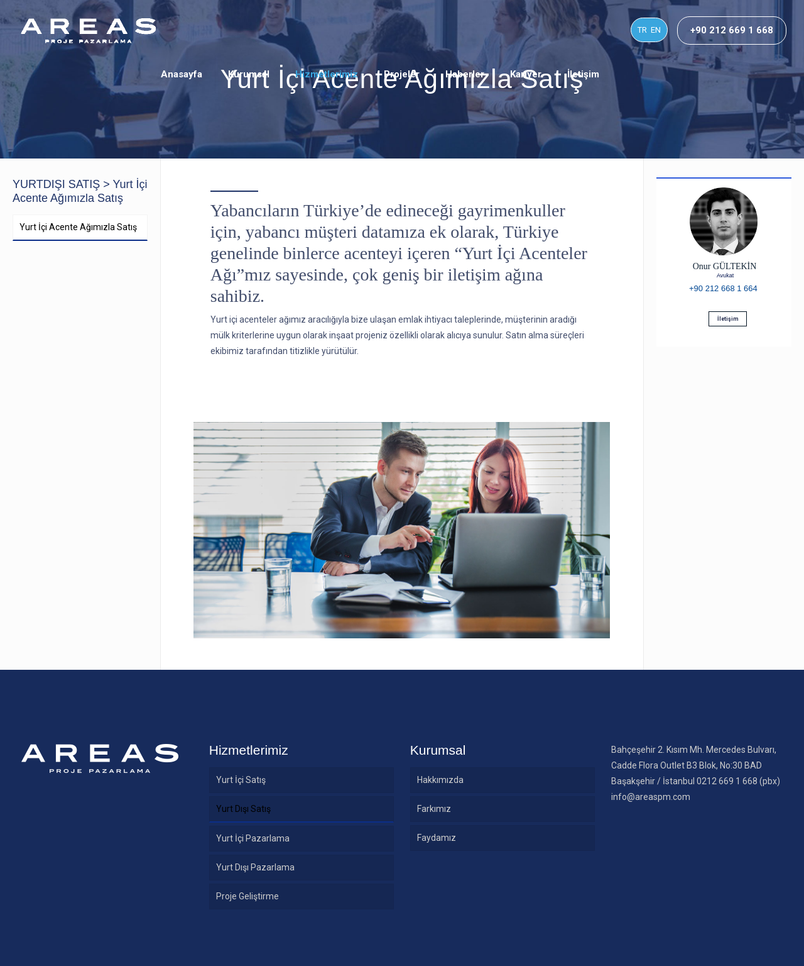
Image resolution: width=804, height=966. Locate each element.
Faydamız (436, 838)
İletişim (727, 319)
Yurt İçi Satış (241, 780)
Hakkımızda (440, 780)
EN (656, 30)
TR (642, 30)
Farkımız (434, 809)
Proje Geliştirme (247, 896)
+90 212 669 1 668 (731, 30)
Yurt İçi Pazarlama (253, 838)
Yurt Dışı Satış (243, 809)
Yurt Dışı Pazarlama (255, 867)
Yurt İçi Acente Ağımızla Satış (78, 227)
